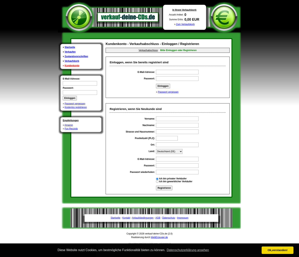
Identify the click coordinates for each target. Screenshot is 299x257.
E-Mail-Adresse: (71, 78)
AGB (157, 217)
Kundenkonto (72, 65)
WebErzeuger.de (159, 237)
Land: (152, 151)
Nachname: (148, 125)
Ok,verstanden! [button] (278, 250)
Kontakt (126, 217)
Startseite (70, 47)
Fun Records (71, 128)
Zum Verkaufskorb (185, 24)
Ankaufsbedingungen (143, 217)
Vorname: (150, 118)
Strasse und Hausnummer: (140, 131)
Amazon (68, 125)
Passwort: (68, 88)
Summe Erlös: (176, 19)
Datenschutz (168, 217)
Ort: (153, 144)
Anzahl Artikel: (176, 14)
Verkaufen (70, 51)
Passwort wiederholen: (142, 172)
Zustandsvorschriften (76, 56)
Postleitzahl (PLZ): (145, 138)
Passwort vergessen (75, 103)
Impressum (182, 217)
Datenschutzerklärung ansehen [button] (188, 250)
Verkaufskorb (72, 61)
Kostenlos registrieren (76, 107)
